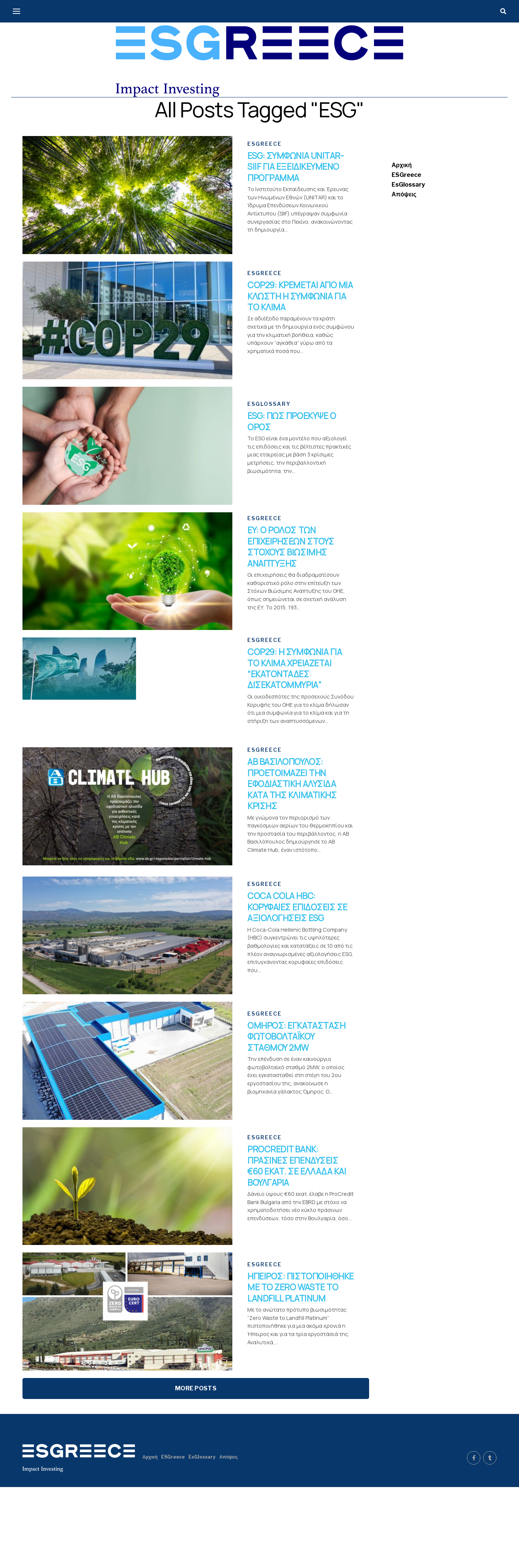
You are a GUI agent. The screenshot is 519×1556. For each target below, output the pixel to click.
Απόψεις (404, 194)
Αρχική (402, 165)
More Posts (196, 1457)
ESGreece (406, 174)
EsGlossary (408, 184)
